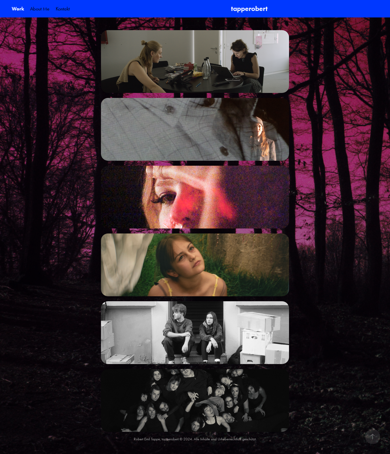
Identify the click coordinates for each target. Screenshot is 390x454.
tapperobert (250, 8)
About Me (39, 9)
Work (18, 9)
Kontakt (63, 9)
